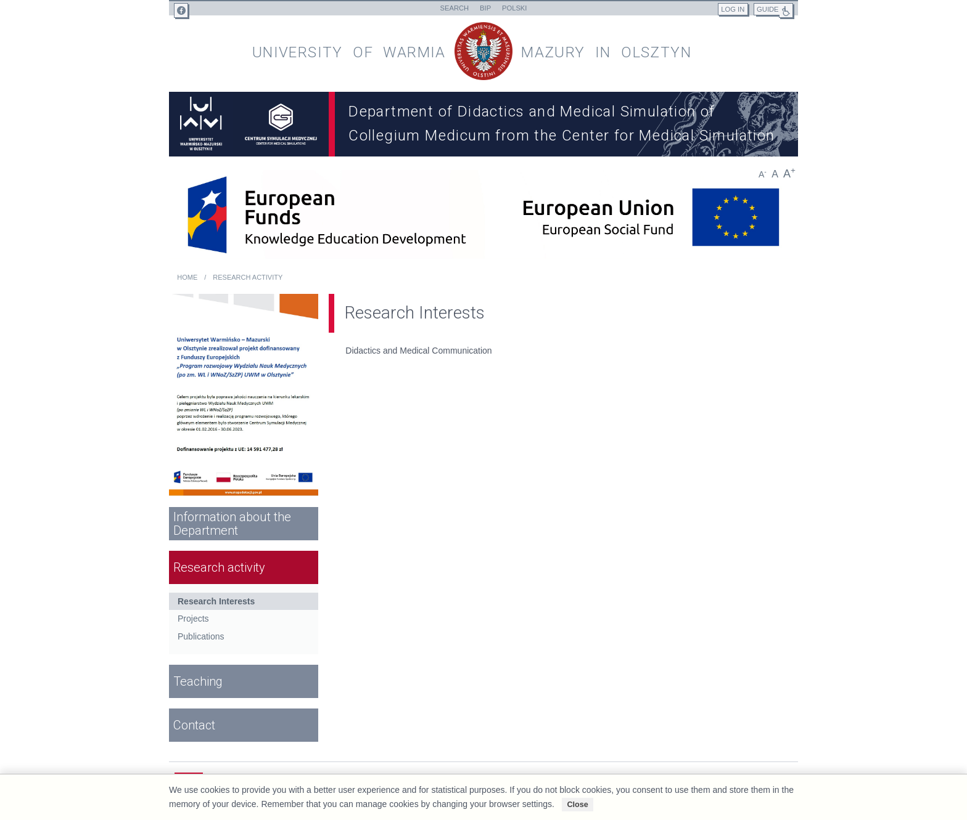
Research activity (247, 277)
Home (187, 277)
